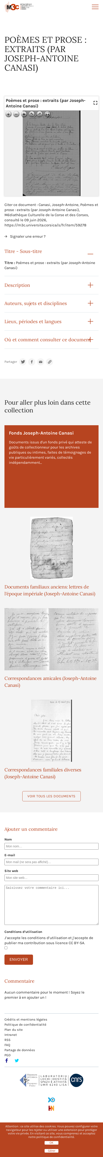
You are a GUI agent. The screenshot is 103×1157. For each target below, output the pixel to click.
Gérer (51, 1151)
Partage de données (19, 1050)
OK (51, 1143)
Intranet (10, 1035)
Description (17, 285)
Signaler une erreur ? (27, 236)
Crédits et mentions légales (25, 1019)
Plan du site (13, 1030)
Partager (10, 361)
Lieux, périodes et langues (33, 321)
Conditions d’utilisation (23, 932)
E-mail (9, 855)
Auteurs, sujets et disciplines (35, 303)
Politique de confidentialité (25, 1025)
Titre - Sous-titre (23, 251)
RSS (7, 1040)
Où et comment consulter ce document (47, 340)
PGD (7, 1055)
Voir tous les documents (51, 796)
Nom (8, 839)
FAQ (7, 1045)
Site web (11, 871)
